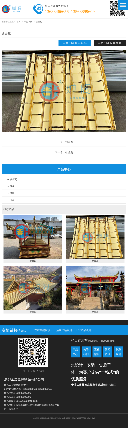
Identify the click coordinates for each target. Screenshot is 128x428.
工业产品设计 (84, 330)
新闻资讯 (107, 352)
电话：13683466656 (75, 43)
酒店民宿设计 (64, 330)
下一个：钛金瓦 (64, 152)
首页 (18, 21)
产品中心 (28, 21)
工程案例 (97, 352)
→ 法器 (10, 200)
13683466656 (57, 11)
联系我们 (118, 352)
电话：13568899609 (110, 43)
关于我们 (86, 352)
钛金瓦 (39, 21)
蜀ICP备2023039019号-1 (81, 418)
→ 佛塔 (10, 193)
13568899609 (83, 11)
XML (93, 418)
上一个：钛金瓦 (64, 142)
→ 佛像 (10, 186)
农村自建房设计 (43, 330)
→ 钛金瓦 (12, 179)
